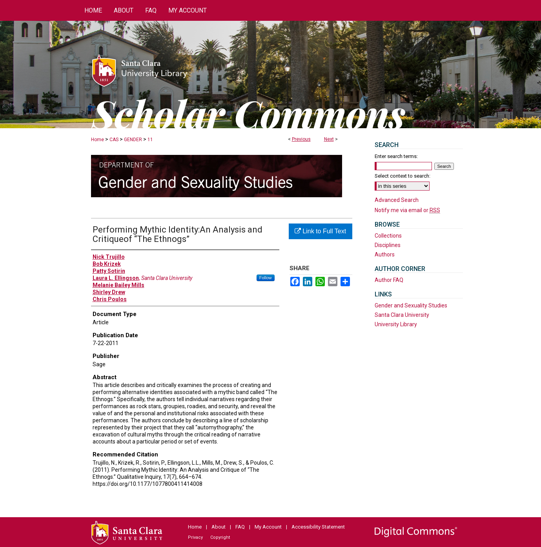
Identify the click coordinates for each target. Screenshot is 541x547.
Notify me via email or (407, 210)
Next (329, 139)
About (218, 527)
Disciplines (388, 245)
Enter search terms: (396, 156)
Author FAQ (389, 280)
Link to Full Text (320, 231)
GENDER (133, 139)
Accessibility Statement (318, 527)
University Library (396, 324)
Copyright (220, 537)
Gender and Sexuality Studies (411, 305)
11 (150, 139)
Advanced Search (397, 200)
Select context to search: (402, 176)
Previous (301, 139)
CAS (113, 139)
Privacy (195, 537)
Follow (265, 277)
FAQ (240, 527)
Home (97, 139)
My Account (268, 527)
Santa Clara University (402, 315)
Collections (388, 236)
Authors (385, 254)
